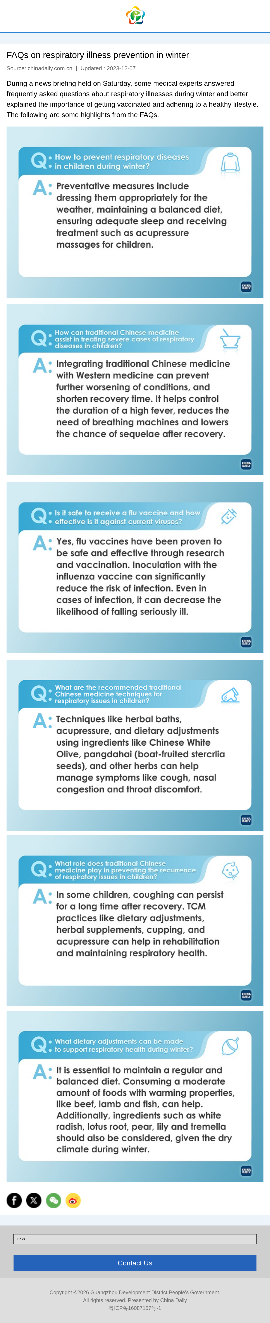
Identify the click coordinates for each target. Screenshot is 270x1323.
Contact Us (135, 1263)
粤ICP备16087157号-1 (135, 1308)
